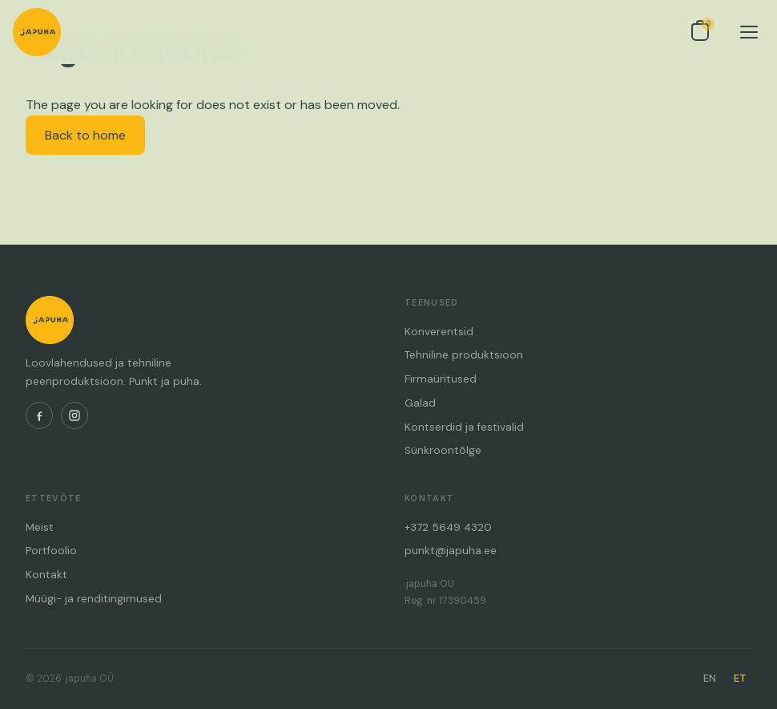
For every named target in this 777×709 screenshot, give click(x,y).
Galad (420, 403)
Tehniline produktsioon (464, 355)
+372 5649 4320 (448, 527)
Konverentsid (439, 331)
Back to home (85, 135)
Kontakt (46, 574)
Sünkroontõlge (443, 450)
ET (740, 678)
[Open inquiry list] (700, 32)
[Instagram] (74, 415)
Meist (40, 527)
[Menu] (749, 32)
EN (709, 678)
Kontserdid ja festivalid (464, 427)
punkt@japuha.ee (451, 550)
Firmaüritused (441, 379)
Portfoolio (51, 550)
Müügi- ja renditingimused (94, 599)
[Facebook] (39, 415)
